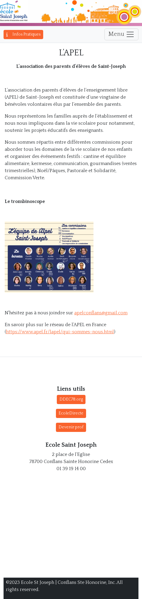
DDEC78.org (71, 399)
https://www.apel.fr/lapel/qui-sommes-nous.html (60, 331)
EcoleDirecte (71, 413)
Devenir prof (71, 427)
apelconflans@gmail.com (101, 312)
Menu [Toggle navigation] (121, 34)
